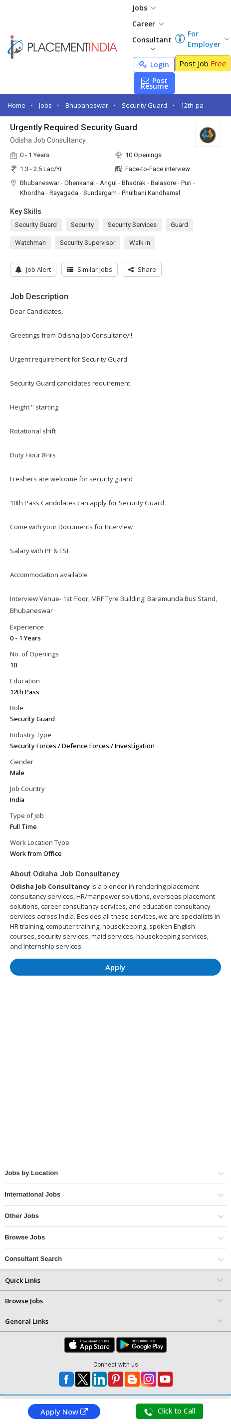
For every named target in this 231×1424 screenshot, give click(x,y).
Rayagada (63, 193)
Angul (108, 183)
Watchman (30, 242)
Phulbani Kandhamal (151, 193)
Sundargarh (100, 193)
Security (82, 224)
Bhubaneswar (86, 105)
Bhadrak (134, 183)
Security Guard (144, 105)
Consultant (152, 42)
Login (154, 64)
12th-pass (196, 105)
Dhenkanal (79, 183)
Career (148, 23)
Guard (179, 224)
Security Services (132, 224)
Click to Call (169, 1411)
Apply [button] (115, 967)
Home (16, 105)
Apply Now (64, 1412)
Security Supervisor (87, 242)
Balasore (163, 183)
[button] (142, 269)
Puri (186, 183)
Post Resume (154, 83)
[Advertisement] (106, 1013)
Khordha (32, 193)
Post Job (203, 63)
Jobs (144, 7)
